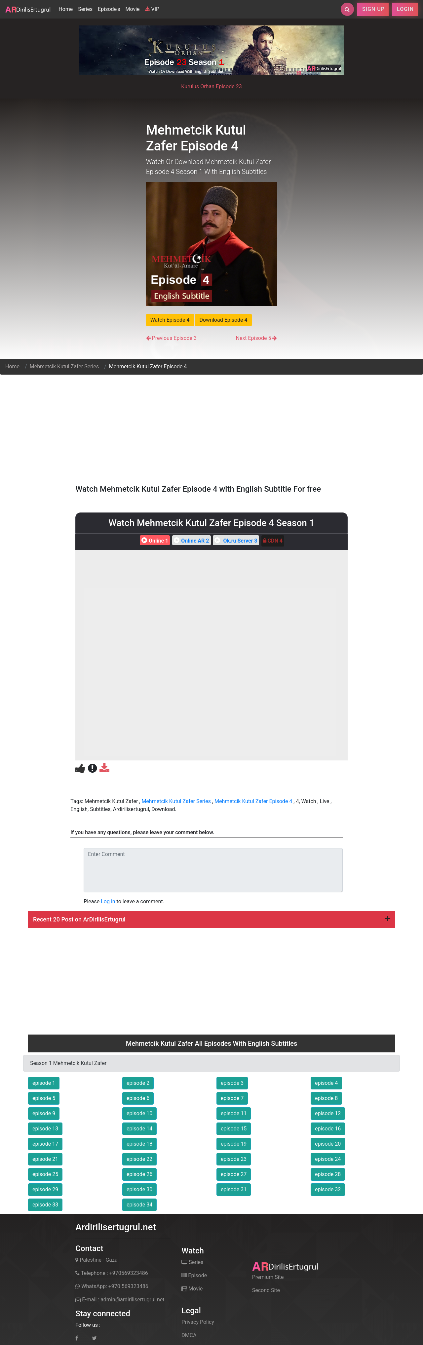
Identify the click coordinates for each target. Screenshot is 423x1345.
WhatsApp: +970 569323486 (111, 1286)
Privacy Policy (197, 1322)
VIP (152, 9)
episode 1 (43, 1083)
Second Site (266, 1290)
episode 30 (139, 1189)
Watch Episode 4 (170, 320)
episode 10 (139, 1113)
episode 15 (234, 1128)
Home (66, 8)
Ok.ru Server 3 (235, 541)
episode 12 (328, 1113)
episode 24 (328, 1159)
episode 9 (43, 1113)
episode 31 (234, 1189)
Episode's (109, 9)
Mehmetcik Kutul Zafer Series (64, 366)
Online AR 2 (190, 541)
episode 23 (234, 1159)
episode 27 (234, 1174)
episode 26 (139, 1174)
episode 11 (234, 1113)
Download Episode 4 (223, 320)
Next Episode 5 (253, 338)
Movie (132, 9)
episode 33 (45, 1205)
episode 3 (232, 1083)
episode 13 (45, 1128)
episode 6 (138, 1098)
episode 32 (328, 1189)
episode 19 (234, 1144)
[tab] (211, 919)
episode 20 (328, 1144)
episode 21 (45, 1159)
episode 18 (139, 1144)
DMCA (188, 1335)
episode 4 (326, 1083)
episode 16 (328, 1128)
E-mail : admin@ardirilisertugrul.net (119, 1299)
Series (85, 9)
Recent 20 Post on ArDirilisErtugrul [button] (211, 919)
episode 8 (326, 1098)
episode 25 (45, 1174)
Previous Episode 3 (174, 338)
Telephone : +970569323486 (111, 1273)
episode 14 (139, 1128)
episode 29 (45, 1189)
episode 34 (139, 1205)
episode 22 (139, 1159)
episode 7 (232, 1098)
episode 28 (328, 1174)
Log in (108, 901)
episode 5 (43, 1098)
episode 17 (45, 1144)
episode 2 (138, 1083)
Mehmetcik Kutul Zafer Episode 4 (253, 801)
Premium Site (268, 1277)
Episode (194, 1275)
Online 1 (154, 541)
